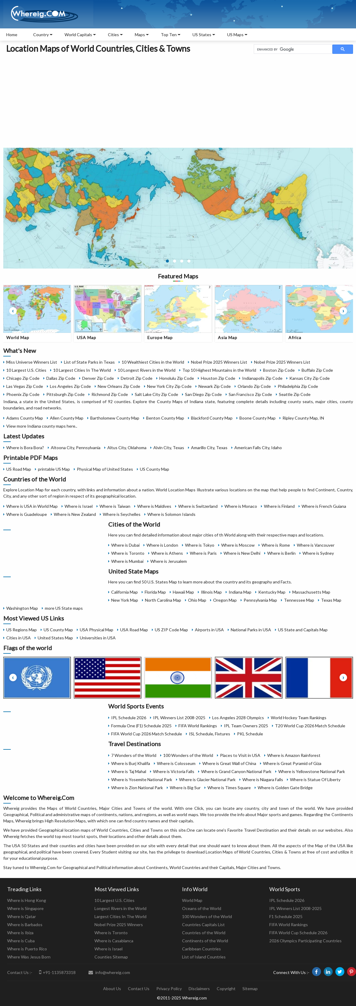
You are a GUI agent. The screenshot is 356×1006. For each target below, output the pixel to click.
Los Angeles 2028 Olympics (238, 717)
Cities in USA (18, 637)
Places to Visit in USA (240, 755)
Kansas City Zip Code (309, 378)
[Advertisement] (178, 99)
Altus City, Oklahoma (126, 447)
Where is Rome (276, 545)
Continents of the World (205, 940)
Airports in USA (209, 629)
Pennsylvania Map (260, 600)
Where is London (162, 545)
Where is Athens (167, 553)
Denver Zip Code (98, 378)
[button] (167, 261)
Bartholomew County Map (114, 417)
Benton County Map (165, 417)
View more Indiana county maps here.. (41, 426)
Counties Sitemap (111, 956)
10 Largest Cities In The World (82, 370)
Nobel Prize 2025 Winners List (219, 362)
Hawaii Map (183, 592)
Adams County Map (24, 417)
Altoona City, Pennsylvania (75, 447)
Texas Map (331, 600)
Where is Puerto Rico (27, 948)
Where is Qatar (21, 916)
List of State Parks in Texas (89, 362)
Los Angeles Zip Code (70, 386)
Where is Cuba (21, 940)
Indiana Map (240, 592)
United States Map (55, 637)
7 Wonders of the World (133, 755)
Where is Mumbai (127, 561)
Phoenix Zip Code (22, 394)
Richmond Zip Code (109, 394)
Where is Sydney (318, 553)
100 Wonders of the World (188, 755)
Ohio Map (197, 600)
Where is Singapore (25, 908)
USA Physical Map (96, 629)
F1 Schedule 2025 (285, 916)
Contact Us (138, 988)
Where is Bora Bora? (25, 447)
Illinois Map (211, 592)
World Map (192, 900)
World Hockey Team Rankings (298, 717)
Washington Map (22, 608)
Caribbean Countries (201, 948)
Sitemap (250, 988)
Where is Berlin (281, 553)
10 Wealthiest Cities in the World (153, 362)
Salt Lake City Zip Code (156, 394)
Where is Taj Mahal (128, 771)
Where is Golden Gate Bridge (285, 787)
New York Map (124, 600)
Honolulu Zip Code (176, 378)
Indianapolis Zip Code (262, 378)
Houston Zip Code (218, 378)
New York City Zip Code (169, 386)
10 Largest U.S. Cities (26, 370)
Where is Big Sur (185, 787)
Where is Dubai (125, 545)
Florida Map (155, 592)
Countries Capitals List (203, 924)
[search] (292, 49)
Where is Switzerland (198, 506)
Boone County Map (257, 417)
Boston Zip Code (279, 370)
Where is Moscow (238, 545)
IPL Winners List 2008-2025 (179, 717)
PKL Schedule (250, 733)
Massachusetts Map (311, 592)
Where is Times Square (229, 787)
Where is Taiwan (115, 506)
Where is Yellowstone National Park (311, 771)
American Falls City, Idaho (258, 447)
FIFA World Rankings (197, 725)
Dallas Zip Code (60, 378)
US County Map (154, 469)
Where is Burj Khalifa (130, 763)
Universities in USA (98, 637)
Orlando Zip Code (254, 386)
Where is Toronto (127, 553)
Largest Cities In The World (120, 916)
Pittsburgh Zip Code (65, 394)
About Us (112, 988)
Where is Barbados (24, 924)
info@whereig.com (109, 972)
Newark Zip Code (214, 386)
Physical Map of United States (105, 469)
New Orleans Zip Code (119, 386)
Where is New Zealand (75, 514)
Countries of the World (203, 932)
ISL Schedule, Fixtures (209, 733)
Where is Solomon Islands (171, 514)
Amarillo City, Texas (209, 447)
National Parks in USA (251, 629)
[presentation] (13, 311)
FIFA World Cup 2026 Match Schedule (146, 733)
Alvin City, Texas (168, 447)
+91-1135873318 (57, 972)
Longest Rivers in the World (120, 908)
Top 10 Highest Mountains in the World (219, 370)
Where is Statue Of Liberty (315, 779)
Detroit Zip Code (136, 378)
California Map (124, 592)
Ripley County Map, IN (303, 417)
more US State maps (64, 608)
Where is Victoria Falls (173, 771)
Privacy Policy (169, 988)
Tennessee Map (299, 600)
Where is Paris (203, 553)
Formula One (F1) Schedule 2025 (141, 725)
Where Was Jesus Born (29, 956)
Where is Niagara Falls (262, 779)
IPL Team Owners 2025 (246, 725)
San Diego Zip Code (203, 394)
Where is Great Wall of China (229, 763)
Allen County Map (66, 417)
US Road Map (18, 469)
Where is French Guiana (324, 506)
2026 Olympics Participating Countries (305, 940)
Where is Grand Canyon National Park (236, 771)
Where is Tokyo (199, 545)
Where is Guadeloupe (26, 514)
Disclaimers (199, 988)
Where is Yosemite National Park (141, 779)
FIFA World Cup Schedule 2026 (298, 932)
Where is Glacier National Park (207, 779)
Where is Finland (279, 506)
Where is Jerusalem (168, 561)
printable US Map (54, 469)
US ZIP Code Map (171, 629)
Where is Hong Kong (26, 900)
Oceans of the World (201, 908)
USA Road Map (134, 629)
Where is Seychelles (121, 514)
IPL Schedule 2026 (128, 717)
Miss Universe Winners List (31, 362)
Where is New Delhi (242, 553)
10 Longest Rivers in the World (146, 370)
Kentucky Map (271, 592)
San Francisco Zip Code (250, 394)
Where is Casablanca (113, 940)
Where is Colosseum (176, 763)
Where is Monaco (240, 506)
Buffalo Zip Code (317, 370)
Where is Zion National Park (137, 787)
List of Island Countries (204, 956)
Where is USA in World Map (32, 506)
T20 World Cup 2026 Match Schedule (310, 725)
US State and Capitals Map (303, 629)
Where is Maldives (154, 506)
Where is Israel (79, 506)
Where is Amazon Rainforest (293, 755)
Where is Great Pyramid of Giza (292, 763)
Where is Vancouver (315, 545)
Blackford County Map (212, 417)
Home (11, 34)
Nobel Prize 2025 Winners (118, 924)
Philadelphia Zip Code (298, 386)
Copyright (226, 988)
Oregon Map (225, 600)
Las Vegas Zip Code (24, 386)
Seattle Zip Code (295, 394)
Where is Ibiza (20, 932)
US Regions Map (21, 629)
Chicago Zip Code (22, 378)
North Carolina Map (163, 600)
